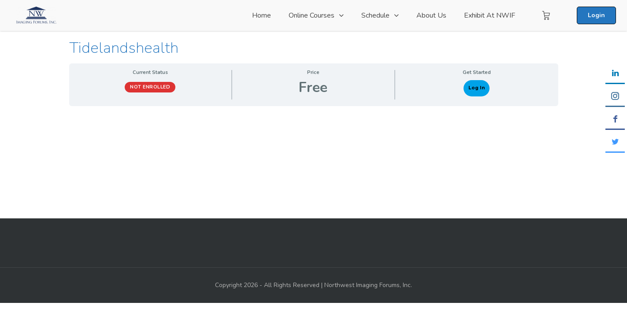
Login (596, 15)
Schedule (375, 15)
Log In (476, 88)
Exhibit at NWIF (489, 15)
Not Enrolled (150, 87)
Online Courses (311, 15)
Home (261, 15)
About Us (431, 15)
